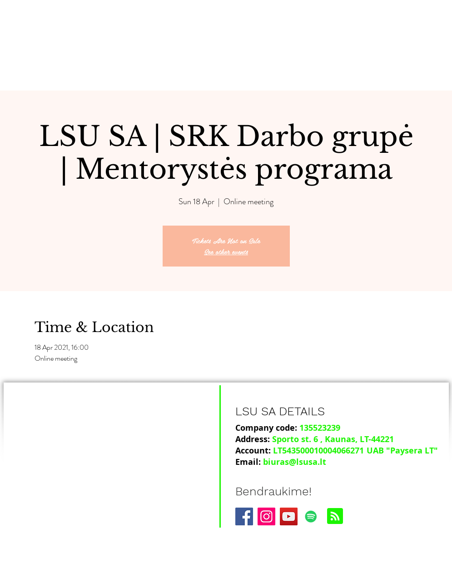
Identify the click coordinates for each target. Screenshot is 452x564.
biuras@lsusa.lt (294, 462)
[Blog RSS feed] (335, 516)
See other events (226, 251)
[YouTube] (289, 516)
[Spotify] (311, 516)
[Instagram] (266, 516)
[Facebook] (244, 516)
